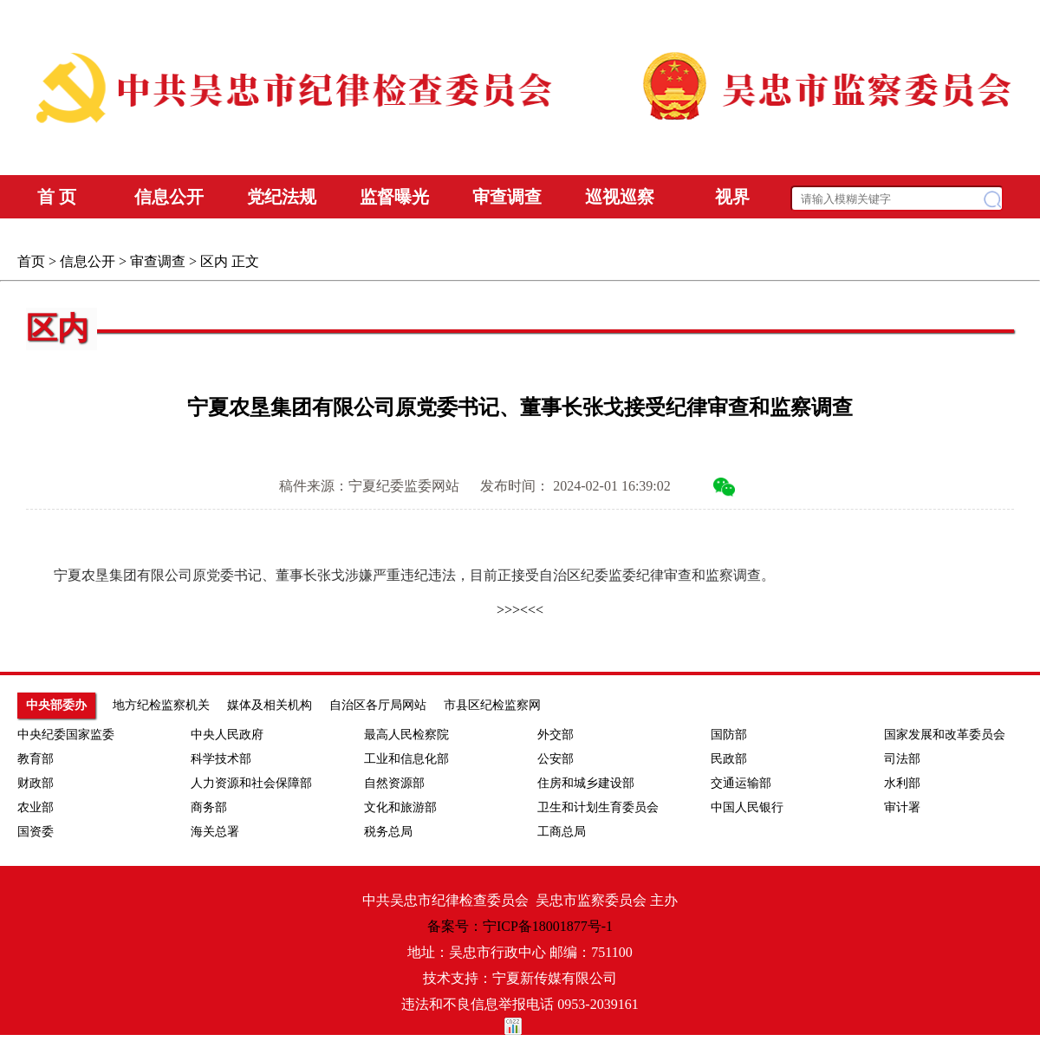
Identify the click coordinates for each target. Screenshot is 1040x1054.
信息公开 (87, 261)
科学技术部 (221, 758)
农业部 (35, 807)
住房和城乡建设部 (585, 783)
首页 (31, 261)
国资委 (35, 831)
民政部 (729, 758)
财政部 (35, 783)
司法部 (902, 758)
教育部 (35, 758)
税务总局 (388, 831)
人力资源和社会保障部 (251, 783)
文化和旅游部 (400, 807)
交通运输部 (741, 783)
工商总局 (561, 831)
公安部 (555, 758)
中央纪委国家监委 (65, 734)
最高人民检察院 (406, 734)
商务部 (209, 807)
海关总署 (215, 831)
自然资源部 (394, 783)
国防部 (729, 734)
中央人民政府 (227, 734)
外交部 (555, 734)
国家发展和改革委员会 (944, 734)
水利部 (902, 783)
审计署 (902, 807)
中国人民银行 (747, 807)
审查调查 (157, 261)
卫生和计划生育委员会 (598, 807)
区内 (214, 261)
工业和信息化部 (406, 758)
